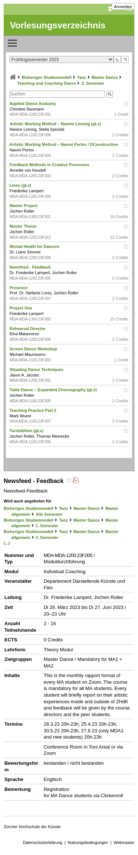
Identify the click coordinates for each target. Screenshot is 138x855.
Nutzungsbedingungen (88, 842)
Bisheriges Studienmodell (46, 77)
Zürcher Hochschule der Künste (32, 826)
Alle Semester (49, 514)
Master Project (24, 205)
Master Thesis (24, 226)
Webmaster (124, 842)
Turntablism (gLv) (27, 430)
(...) (7, 543)
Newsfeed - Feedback (31, 267)
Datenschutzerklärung (42, 842)
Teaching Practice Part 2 (33, 410)
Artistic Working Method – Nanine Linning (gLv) (56, 124)
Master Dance (105, 77)
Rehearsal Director (28, 328)
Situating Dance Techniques (37, 369)
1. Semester (47, 525)
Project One (21, 308)
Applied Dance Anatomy (33, 103)
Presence (19, 287)
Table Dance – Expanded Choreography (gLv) (54, 390)
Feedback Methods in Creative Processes (50, 164)
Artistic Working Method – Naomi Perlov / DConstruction (64, 144)
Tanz (81, 77)
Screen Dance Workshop (34, 349)
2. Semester (47, 537)
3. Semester (92, 83)
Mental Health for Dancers (35, 246)
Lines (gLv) (21, 185)
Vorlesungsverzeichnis (58, 25)
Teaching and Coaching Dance (46, 83)
